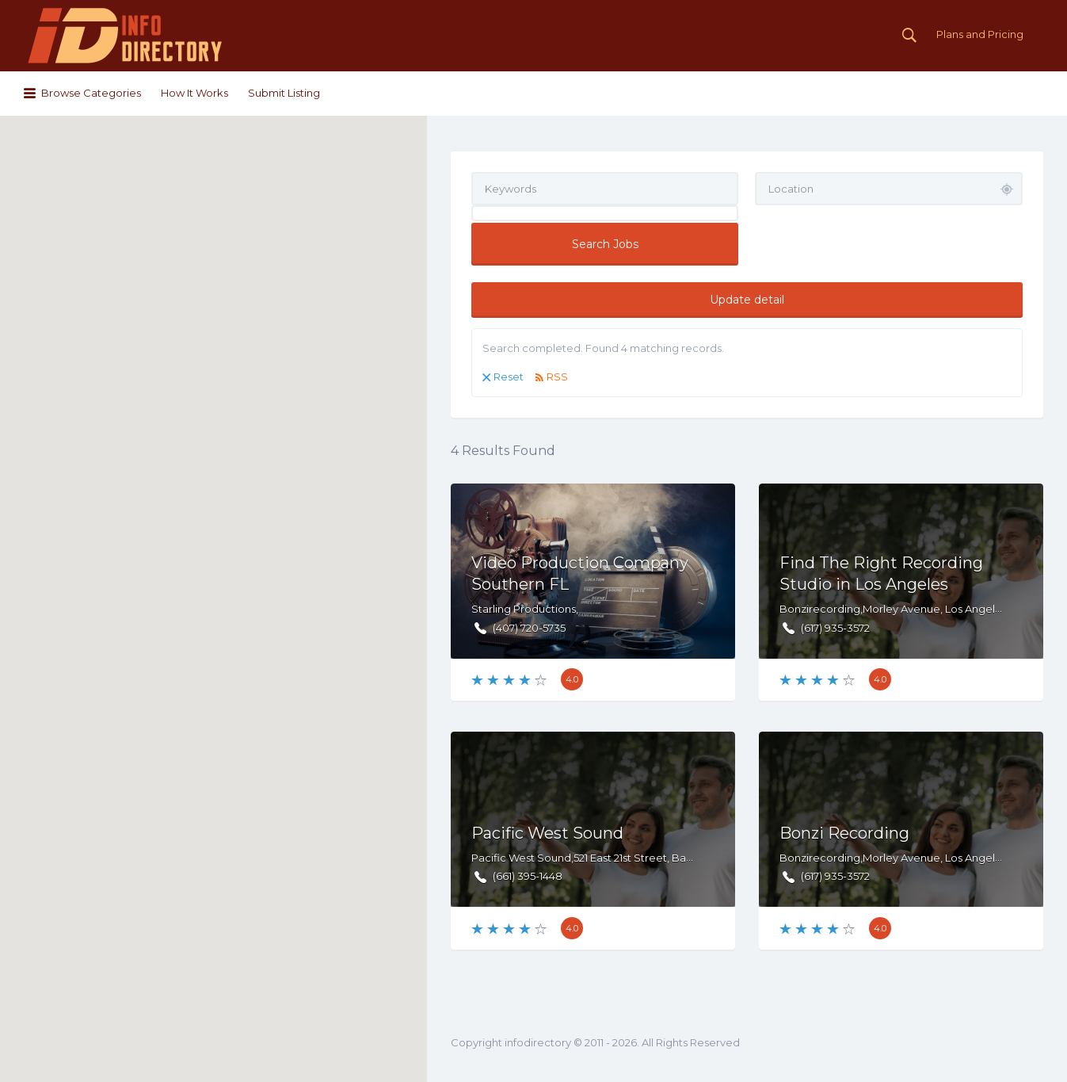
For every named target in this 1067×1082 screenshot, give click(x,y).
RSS (557, 376)
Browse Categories (91, 92)
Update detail (747, 299)
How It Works (194, 92)
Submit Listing (284, 92)
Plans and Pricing (979, 34)
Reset (508, 376)
